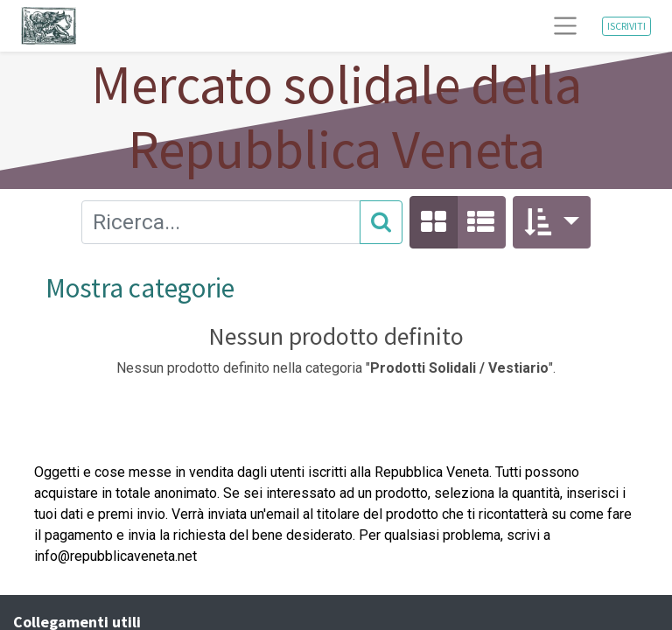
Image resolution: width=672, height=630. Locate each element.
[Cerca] (381, 222)
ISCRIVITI (626, 25)
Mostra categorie (140, 287)
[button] (552, 222)
